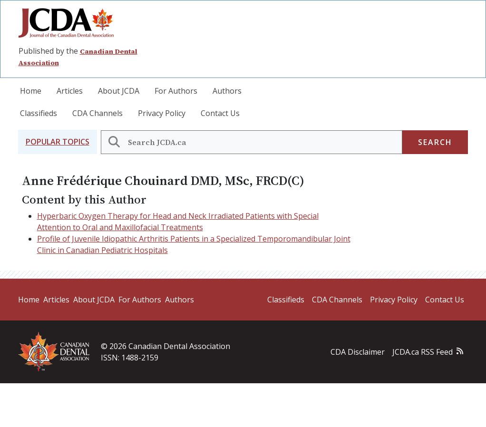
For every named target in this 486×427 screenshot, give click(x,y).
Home (30, 91)
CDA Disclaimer (357, 352)
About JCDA (118, 91)
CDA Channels (97, 113)
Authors (227, 91)
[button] (57, 141)
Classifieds (38, 113)
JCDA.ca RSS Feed (422, 352)
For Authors (176, 91)
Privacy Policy (161, 113)
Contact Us (220, 113)
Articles (70, 91)
